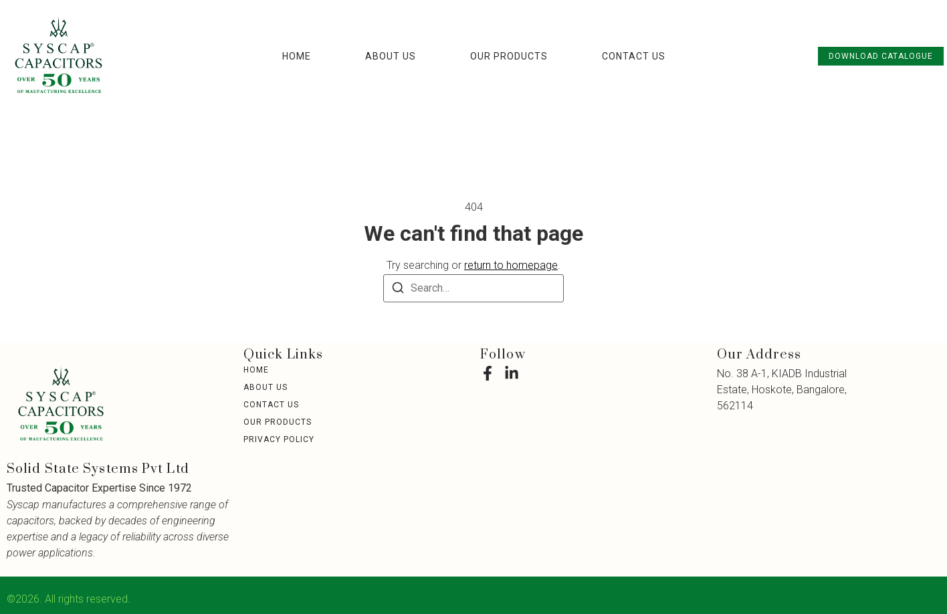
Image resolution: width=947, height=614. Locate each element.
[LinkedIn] (511, 373)
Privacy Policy (278, 439)
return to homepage (511, 265)
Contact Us (633, 56)
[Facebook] (487, 373)
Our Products (509, 56)
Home (296, 56)
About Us (390, 56)
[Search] (398, 290)
